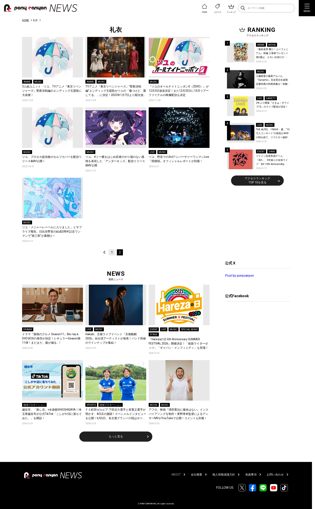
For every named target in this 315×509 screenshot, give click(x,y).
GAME (272, 151)
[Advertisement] (255, 222)
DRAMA (27, 329)
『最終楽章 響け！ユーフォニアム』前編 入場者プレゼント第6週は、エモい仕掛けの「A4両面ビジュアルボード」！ (273, 53)
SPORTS (91, 405)
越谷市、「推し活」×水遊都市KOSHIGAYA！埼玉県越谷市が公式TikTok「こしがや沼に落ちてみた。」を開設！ (52, 414)
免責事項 (251, 474)
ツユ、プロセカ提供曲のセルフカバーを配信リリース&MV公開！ (52, 159)
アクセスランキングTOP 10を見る (257, 180)
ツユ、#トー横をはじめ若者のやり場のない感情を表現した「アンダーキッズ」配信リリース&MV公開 (115, 161)
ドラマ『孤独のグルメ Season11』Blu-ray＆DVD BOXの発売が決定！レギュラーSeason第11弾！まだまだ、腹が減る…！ (51, 338)
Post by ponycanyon (239, 276)
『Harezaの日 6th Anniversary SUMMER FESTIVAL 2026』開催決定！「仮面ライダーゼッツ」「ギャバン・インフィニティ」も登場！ (178, 343)
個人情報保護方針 (223, 474)
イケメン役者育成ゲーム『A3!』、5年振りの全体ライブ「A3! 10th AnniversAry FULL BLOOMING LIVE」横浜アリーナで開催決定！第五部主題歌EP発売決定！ (272, 160)
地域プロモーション (34, 405)
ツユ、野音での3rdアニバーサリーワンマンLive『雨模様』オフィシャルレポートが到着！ (179, 159)
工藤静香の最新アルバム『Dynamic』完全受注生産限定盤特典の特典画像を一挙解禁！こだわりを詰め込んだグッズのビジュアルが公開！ (272, 80)
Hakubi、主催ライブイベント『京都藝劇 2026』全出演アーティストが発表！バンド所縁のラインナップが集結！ (115, 338)
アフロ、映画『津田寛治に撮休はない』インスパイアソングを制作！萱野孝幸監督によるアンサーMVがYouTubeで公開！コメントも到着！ (178, 414)
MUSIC (38, 81)
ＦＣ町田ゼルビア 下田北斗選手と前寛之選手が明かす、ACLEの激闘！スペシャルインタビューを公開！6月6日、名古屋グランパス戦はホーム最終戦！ (115, 414)
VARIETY (271, 98)
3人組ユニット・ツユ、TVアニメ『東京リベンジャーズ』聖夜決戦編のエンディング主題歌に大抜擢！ (52, 91)
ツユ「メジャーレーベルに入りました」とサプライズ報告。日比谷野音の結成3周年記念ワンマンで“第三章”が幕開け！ (52, 231)
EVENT (153, 329)
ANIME (27, 81)
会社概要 (196, 474)
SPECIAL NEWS (189, 329)
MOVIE (153, 405)
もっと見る (116, 436)
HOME (25, 20)
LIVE (152, 152)
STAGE (153, 334)
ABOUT (176, 474)
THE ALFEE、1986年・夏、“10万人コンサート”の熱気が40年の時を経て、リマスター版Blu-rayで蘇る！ (273, 134)
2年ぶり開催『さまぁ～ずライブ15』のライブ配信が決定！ (272, 104)
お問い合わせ (275, 474)
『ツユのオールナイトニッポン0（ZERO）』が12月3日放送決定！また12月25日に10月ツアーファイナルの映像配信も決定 (179, 91)
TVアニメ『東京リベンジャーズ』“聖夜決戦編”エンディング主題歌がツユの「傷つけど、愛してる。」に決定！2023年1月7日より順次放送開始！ (115, 91)
